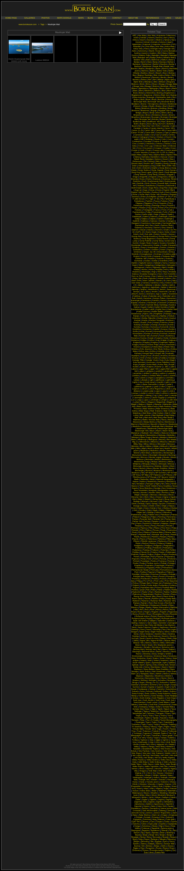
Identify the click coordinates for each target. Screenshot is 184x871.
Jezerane (150, 294)
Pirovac (156, 530)
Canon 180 (149, 130)
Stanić (164, 667)
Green (162, 250)
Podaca (160, 543)
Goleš (135, 234)
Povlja (142, 563)
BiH (154, 79)
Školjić (162, 835)
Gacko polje (147, 214)
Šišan (162, 833)
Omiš (134, 503)
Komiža (137, 327)
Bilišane (162, 82)
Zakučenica (139, 804)
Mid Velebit (171, 439)
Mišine (149, 446)
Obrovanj (162, 495)
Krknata (137, 353)
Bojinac (173, 95)
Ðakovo (161, 819)
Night (157, 484)
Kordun (172, 329)
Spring (148, 665)
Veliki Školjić (171, 764)
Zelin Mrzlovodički (149, 810)
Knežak (137, 320)
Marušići (154, 424)
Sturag (148, 682)
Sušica (172, 691)
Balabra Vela (139, 60)
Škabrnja (170, 833)
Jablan (140, 285)
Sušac (165, 691)
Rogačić (154, 612)
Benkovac (146, 77)
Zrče (162, 817)
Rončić (142, 614)
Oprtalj (154, 503)
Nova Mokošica (145, 488)
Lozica (150, 393)
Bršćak (155, 119)
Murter (171, 468)
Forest (161, 208)
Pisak (163, 530)
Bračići (171, 106)
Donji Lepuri (158, 172)
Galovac (153, 221)
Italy (174, 280)
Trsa (133, 731)
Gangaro (171, 221)
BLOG (90, 18)
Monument (136, 455)
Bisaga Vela (139, 86)
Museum (157, 470)
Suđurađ (157, 691)
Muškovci (136, 473)
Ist (164, 280)
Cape (166, 132)
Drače (148, 179)
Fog (149, 208)
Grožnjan (158, 254)
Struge (135, 682)
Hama (164, 263)
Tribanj (146, 727)
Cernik (171, 135)
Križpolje (161, 351)
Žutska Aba (160, 852)
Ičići (175, 283)
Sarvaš (173, 627)
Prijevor (169, 572)
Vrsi (133, 788)
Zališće (149, 804)
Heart (141, 265)
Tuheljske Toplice (159, 733)
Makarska (167, 404)
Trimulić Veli (150, 729)
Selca (167, 632)
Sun (160, 685)
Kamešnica (146, 300)
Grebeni (155, 250)
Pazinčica (147, 523)
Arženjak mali (156, 49)
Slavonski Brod (147, 651)
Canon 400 (160, 130)
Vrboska (142, 784)
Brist (158, 113)
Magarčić (171, 402)
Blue (164, 91)
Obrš (146, 497)
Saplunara (164, 627)
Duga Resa (153, 188)
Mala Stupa (144, 411)
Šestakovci (155, 830)
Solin (150, 660)
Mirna (142, 446)
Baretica (163, 64)
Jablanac (148, 285)
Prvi (145, 581)
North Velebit (151, 486)
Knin (150, 322)
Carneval (138, 135)
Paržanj (147, 521)
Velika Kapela (168, 757)
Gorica (171, 234)
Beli (173, 75)
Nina (168, 484)
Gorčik (135, 243)
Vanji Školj (160, 746)
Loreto (171, 391)
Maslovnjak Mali (165, 428)
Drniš (147, 183)
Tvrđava (135, 740)
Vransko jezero (152, 782)
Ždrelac (149, 846)
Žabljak (151, 844)
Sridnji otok (137, 667)
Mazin (158, 431)
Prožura (163, 579)
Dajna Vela (147, 155)
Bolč (142, 99)
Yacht (151, 797)
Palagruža (145, 517)
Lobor (162, 386)
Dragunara (162, 177)
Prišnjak (172, 574)
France (157, 210)
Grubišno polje (169, 254)
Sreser (172, 665)
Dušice (174, 192)
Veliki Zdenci (148, 764)
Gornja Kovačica (150, 236)
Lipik (167, 382)
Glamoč (135, 230)
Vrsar (174, 786)
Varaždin (136, 749)
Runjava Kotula (138, 618)
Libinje (136, 380)
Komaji (154, 325)
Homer (144, 269)
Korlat (141, 331)
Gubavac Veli (140, 258)
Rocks (140, 612)
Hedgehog (149, 265)
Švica (171, 841)
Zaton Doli (161, 806)
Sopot (172, 660)
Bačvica (144, 71)
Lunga (138, 400)
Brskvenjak (145, 117)
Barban (170, 62)
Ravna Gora (139, 596)
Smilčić (168, 654)
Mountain (149, 459)
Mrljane (154, 464)
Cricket (141, 144)
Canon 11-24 (137, 130)
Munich (142, 468)
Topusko (163, 718)
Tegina (146, 711)
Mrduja (154, 462)
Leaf (136, 378)
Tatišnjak (138, 711)
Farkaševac (139, 201)
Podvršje (164, 550)
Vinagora (143, 771)
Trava (149, 724)
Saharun (170, 621)
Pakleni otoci (153, 515)
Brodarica (156, 115)
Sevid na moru (152, 638)
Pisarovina (171, 530)
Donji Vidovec (140, 174)
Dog (153, 166)
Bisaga (162, 84)
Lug (154, 395)
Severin (165, 636)
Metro (133, 439)
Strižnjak (152, 680)
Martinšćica (144, 424)
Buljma (143, 124)
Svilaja (151, 707)
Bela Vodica (159, 75)
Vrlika (154, 786)
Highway (156, 267)
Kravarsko (170, 344)
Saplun (155, 627)
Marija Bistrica (150, 422)
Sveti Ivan (137, 700)
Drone (153, 183)
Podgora (148, 545)
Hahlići (134, 263)
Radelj (174, 590)
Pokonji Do (145, 552)
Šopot (146, 839)
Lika (141, 382)
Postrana (162, 561)
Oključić (147, 499)
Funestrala (156, 212)
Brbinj (137, 108)
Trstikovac (172, 731)
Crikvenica (149, 144)
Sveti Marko (164, 702)
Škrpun (173, 837)
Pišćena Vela (169, 532)
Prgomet (151, 572)
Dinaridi (171, 161)
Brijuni (145, 113)
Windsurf (170, 795)
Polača (154, 552)
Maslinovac (141, 428)
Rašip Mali (170, 598)
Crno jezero (147, 148)
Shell (169, 638)
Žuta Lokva (148, 852)
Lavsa (164, 375)
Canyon (159, 132)
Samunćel (138, 625)
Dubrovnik (170, 185)
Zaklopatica (168, 802)
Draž (144, 181)
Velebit (167, 753)
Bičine (172, 86)
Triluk (173, 727)
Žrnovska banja (156, 850)
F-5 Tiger (149, 199)
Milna (146, 444)
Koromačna (158, 331)
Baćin (158, 68)
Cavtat (164, 135)
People (173, 523)
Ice (165, 276)
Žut (173, 850)
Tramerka (135, 724)
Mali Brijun (146, 413)
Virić (149, 773)
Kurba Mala (151, 364)
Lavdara (135, 375)
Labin (172, 367)
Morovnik (135, 457)
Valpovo (143, 746)
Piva (140, 532)
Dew (172, 159)
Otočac (174, 508)
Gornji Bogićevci (148, 238)
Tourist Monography (168, 720)
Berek (170, 77)
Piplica (148, 530)
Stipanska (149, 676)
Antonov (162, 42)
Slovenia (146, 654)
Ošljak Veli (140, 512)
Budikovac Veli (153, 121)
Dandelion (155, 157)
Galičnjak (169, 219)
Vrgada (160, 784)
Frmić (163, 210)
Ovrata (142, 510)
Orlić (158, 506)
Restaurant (155, 605)
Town (148, 722)
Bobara (142, 93)
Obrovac (153, 495)
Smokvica (148, 656)
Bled (141, 91)
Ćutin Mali (170, 819)
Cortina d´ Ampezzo (161, 141)
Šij (170, 830)
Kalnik (139, 298)
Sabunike (162, 621)
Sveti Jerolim (148, 700)
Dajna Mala (136, 155)
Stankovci (138, 669)
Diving (166, 163)
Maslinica (137, 426)
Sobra (168, 658)
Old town (153, 501)
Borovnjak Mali (140, 102)
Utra (162, 742)
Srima (146, 667)
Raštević (136, 601)
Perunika (161, 526)
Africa (171, 38)
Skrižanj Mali (138, 649)
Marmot (134, 424)
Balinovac (155, 60)
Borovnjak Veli (154, 102)
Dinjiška (158, 163)
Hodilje (170, 267)
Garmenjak (156, 223)
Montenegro (169, 453)
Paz (133, 523)
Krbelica (135, 349)
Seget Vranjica (157, 632)
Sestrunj (156, 636)
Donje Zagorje (157, 170)
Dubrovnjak (136, 188)
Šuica (165, 841)
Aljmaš (167, 40)
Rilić (136, 609)
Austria (137, 53)
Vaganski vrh (161, 744)
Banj (149, 62)
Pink (142, 530)
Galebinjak (136, 216)
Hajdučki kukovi (145, 263)
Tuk (169, 733)
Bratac (145, 106)
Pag (145, 515)
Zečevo (149, 813)
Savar (148, 629)
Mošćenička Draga (142, 462)
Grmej (171, 252)
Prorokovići (145, 579)
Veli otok (173, 755)
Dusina (155, 192)
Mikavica (154, 442)
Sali (149, 623)
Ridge (141, 607)
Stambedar (155, 667)
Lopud (164, 391)
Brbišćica (145, 108)
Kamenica (171, 298)
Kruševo (172, 356)
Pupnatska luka (147, 587)
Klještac (163, 316)
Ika (175, 276)
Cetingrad (143, 137)
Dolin (139, 168)
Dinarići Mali (136, 163)
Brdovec (154, 108)
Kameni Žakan (159, 298)
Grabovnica (147, 245)
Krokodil (169, 353)
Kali (133, 298)
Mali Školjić (168, 417)
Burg (155, 124)
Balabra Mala (169, 57)
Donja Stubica (144, 170)
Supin (167, 687)
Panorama (170, 517)
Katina (136, 307)
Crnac (140, 146)
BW (159, 53)
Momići (137, 453)
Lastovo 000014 (42, 59)
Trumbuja (137, 733)
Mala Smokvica (162, 409)
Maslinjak (146, 426)
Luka (160, 395)
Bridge (138, 113)
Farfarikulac (170, 199)
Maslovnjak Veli (141, 431)
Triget (160, 727)
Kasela (172, 305)
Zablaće (165, 797)
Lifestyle (144, 380)
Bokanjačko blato (163, 97)
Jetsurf (134, 294)
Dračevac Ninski (169, 179)
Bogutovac (148, 95)
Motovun (140, 459)
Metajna (163, 437)
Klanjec (136, 316)
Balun (171, 60)
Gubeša (151, 258)
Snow (161, 658)
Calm (173, 126)
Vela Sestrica (156, 751)
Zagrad (151, 802)
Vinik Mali (152, 771)
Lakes (141, 371)
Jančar (162, 289)
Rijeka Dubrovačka (161, 607)
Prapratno (149, 565)
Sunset (143, 687)
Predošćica (140, 568)
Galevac (153, 216)
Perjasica (139, 526)
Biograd (170, 82)
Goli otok (148, 234)
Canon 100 (169, 128)
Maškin (157, 433)
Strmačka (161, 680)
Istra (169, 280)
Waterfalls (171, 791)
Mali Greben (158, 413)
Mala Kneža (153, 406)
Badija (153, 57)
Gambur (162, 221)
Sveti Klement (139, 702)
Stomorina (139, 678)
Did (145, 161)
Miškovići (164, 446)
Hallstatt (157, 263)
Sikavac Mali (169, 640)
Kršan (148, 358)
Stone (163, 678)
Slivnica (166, 651)
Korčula (155, 333)
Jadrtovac (136, 287)
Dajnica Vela (171, 155)
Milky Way (138, 444)
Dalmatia (145, 157)
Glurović (158, 230)
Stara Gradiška (162, 669)
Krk (167, 351)
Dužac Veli (154, 194)
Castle (146, 135)
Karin (142, 305)
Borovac (161, 99)
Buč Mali (142, 126)
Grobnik (135, 254)
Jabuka (157, 285)
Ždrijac (157, 846)
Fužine (172, 212)
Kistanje (167, 314)
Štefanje (154, 839)
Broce (148, 115)
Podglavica (139, 545)
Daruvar (164, 157)
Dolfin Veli (171, 166)
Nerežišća (170, 481)
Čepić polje (153, 824)
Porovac (163, 559)
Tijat (173, 713)
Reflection (144, 605)
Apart (169, 42)
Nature (135, 481)
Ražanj (136, 603)
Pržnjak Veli (156, 583)
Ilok (140, 278)
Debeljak (149, 159)
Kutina (142, 367)
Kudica (156, 358)
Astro (134, 51)
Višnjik (155, 775)
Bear (165, 73)
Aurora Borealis (169, 51)
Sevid (142, 638)
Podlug (148, 548)
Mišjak (156, 446)
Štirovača (145, 841)
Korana (164, 329)
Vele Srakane (157, 753)
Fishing (147, 205)
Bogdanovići (137, 95)
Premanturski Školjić (140, 570)
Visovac (159, 773)
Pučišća (135, 590)
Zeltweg (162, 810)
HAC (171, 261)
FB (162, 199)
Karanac (142, 303)
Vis (153, 773)
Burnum (161, 124)
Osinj (146, 508)
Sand (134, 627)
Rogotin (163, 612)
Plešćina (161, 539)
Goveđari (171, 243)
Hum (160, 274)
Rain (151, 592)
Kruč (149, 356)
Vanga (151, 746)
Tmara (163, 715)
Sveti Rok (153, 704)
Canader (137, 128)
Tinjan (138, 715)
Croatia (166, 148)
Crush (141, 150)
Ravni (159, 596)
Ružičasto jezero (168, 618)
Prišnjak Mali (138, 576)
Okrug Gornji (169, 499)
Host (166, 269)
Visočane (169, 773)
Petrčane (135, 528)
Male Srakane (156, 411)
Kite (174, 314)
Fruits (170, 210)
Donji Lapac (146, 172)
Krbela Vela (169, 347)
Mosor (173, 457)
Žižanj (165, 848)
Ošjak (154, 510)
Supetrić (159, 687)
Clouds (157, 139)
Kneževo (169, 320)
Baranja (162, 62)
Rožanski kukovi (142, 616)
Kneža (172, 318)
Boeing (160, 93)
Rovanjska (157, 614)
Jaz (142, 291)
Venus (141, 768)
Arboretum (166, 44)
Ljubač (169, 384)
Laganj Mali (165, 369)
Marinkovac (169, 422)
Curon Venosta (141, 152)
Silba (162, 643)
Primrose (155, 574)
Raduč (145, 592)
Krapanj (146, 342)
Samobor (162, 623)
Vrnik (160, 786)
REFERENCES (152, 18)
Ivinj (161, 283)
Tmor (169, 715)
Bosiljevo (135, 104)
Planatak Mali (144, 534)
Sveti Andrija (145, 698)
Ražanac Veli (169, 601)
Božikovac (172, 104)
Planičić (155, 537)
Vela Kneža (165, 749)
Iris (174, 278)
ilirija (154, 819)
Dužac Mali (144, 194)
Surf (173, 687)
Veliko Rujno (137, 766)
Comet (170, 139)
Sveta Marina (144, 696)
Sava (142, 629)
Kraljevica (137, 342)
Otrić (135, 510)
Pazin (138, 523)
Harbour (172, 263)
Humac (147, 276)
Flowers (142, 208)
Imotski (161, 278)
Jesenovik (163, 291)
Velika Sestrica (152, 760)
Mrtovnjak (137, 466)
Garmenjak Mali (169, 223)
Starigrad (144, 674)
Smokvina (141, 658)
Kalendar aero (155, 296)
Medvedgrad (139, 435)
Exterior (161, 197)
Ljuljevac (148, 386)
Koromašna (137, 333)
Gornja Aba (136, 236)
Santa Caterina (144, 627)
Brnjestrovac (139, 115)
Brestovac (145, 110)
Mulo (172, 466)
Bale (148, 60)
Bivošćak (164, 86)
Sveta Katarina (164, 693)
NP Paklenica (156, 475)
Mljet (144, 448)
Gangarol (135, 223)
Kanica (163, 300)
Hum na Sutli (137, 276)
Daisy (171, 152)
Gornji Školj (158, 241)
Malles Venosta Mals (151, 420)
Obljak (137, 495)
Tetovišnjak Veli (139, 713)
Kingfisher (158, 314)
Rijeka (148, 607)
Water (154, 791)
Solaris (143, 660)
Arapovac (147, 44)
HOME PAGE (11, 18)
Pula (175, 583)
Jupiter (164, 294)
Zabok (172, 797)
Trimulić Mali (137, 729)
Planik (136, 537)
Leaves (142, 378)
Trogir (158, 729)
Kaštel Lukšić (149, 309)
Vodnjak (164, 777)
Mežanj (162, 439)
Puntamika (163, 585)
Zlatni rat (155, 815)
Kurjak (171, 364)
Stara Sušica (145, 671)
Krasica (142, 344)
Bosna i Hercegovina (150, 104)
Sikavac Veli (138, 643)
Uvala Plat (144, 744)
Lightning (170, 380)
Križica (166, 349)
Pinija (173, 528)
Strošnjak (171, 680)
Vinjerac (138, 773)
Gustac (147, 261)
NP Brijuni (149, 473)
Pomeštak (145, 556)
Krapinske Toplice (166, 342)
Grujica (136, 256)
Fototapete (147, 210)
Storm (170, 678)
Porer (149, 559)
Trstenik (155, 731)
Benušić (155, 77)
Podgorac (158, 545)
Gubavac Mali (168, 256)
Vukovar (173, 788)
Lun (133, 400)
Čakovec (145, 822)
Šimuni (137, 833)
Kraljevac (172, 340)
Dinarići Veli (149, 163)
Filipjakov (148, 203)
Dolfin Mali (160, 166)
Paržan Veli (137, 521)
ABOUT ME (133, 18)
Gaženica (139, 227)
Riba (171, 605)
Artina (146, 49)
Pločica (145, 543)
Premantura (167, 568)
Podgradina (168, 545)
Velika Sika (165, 760)
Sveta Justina (150, 693)
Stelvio (158, 674)
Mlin (133, 448)
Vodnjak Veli (144, 780)
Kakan (145, 296)
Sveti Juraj (159, 700)
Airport (142, 40)
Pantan (135, 519)
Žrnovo (145, 850)
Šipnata (155, 833)
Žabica (143, 844)
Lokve (167, 389)
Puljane (135, 585)
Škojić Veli (153, 835)
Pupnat (136, 587)
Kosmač (163, 333)
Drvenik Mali (163, 183)
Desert (165, 159)
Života (158, 848)
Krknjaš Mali (147, 353)
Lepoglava (159, 378)
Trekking (172, 724)
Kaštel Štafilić (157, 311)
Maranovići (137, 422)
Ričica (158, 609)
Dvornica (135, 197)
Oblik (172, 492)
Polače (161, 552)
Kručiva (164, 356)
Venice (134, 768)
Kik (151, 314)
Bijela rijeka (170, 79)
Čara (152, 822)
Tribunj (153, 727)
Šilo (174, 830)
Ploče (138, 543)
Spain (147, 662)
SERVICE (102, 18)
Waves (146, 793)
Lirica (172, 382)
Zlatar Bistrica (144, 815)
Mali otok (148, 417)
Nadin (136, 479)
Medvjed (135, 437)
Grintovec (138, 252)
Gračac (163, 247)
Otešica (166, 508)
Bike (155, 82)
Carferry (173, 132)
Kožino (151, 340)
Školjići (169, 835)
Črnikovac (145, 828)
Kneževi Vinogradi (156, 320)
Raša (162, 598)
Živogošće (150, 848)
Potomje (171, 561)
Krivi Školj (158, 349)
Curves (152, 152)
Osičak (153, 508)
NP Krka (136, 475)
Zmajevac (173, 815)
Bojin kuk (165, 95)
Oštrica (158, 512)
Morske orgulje (155, 457)
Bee (134, 75)
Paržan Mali (170, 519)
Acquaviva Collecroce (166, 35)
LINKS (168, 18)
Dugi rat (138, 190)
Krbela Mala (157, 347)
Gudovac (160, 258)
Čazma (174, 822)
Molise (162, 450)
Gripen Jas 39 (149, 252)
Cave (157, 135)
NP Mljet (145, 475)
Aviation (152, 53)
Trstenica (146, 731)
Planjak (163, 537)
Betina (144, 79)
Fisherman (138, 205)
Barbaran (136, 64)
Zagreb (159, 802)
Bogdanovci (169, 93)
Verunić (158, 768)
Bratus (158, 106)
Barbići (156, 64)
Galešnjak (163, 216)
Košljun (143, 340)
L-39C (165, 367)
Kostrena (170, 336)
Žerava (170, 846)
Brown (165, 115)
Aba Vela (151, 35)
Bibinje (160, 79)
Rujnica (161, 616)
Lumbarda (170, 397)
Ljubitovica (138, 386)
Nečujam (150, 484)
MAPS (81, 18)
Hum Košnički (169, 274)
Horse (151, 269)
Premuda (154, 570)
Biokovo (134, 84)
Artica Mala (169, 46)
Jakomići (172, 287)
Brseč (171, 115)
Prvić (150, 581)
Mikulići (172, 442)
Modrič (167, 448)
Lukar (166, 395)
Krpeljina (135, 356)
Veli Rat (145, 755)
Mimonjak (162, 444)
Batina (141, 68)
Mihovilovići (144, 442)
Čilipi (161, 826)
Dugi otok (173, 188)
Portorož (171, 559)
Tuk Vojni (146, 735)
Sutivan (152, 689)
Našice (143, 481)
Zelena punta (165, 808)
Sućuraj (149, 691)
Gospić (155, 243)
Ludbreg (148, 395)
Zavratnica (154, 808)
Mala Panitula (165, 406)
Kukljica (163, 358)
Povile (135, 563)
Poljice (157, 554)
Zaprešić (169, 804)
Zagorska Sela (140, 802)
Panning (161, 517)
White (141, 795)
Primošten (145, 574)
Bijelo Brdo (138, 82)
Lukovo (147, 397)
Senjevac (149, 634)
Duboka (140, 185)
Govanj (162, 243)
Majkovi (141, 404)
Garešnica (145, 223)
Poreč (155, 559)
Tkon (157, 715)
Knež (166, 318)
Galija (137, 219)
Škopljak (135, 837)
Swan (147, 709)
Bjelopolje (154, 88)
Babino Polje (144, 55)
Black (174, 88)
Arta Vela (159, 46)
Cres (134, 144)
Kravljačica (146, 347)
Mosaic (166, 457)
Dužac (135, 194)
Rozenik (173, 614)
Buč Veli (151, 126)
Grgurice (170, 250)
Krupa (143, 356)
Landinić (158, 371)
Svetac (135, 698)
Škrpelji (165, 837)
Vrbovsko (152, 784)
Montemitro (157, 453)
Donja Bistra (164, 168)
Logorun (170, 386)
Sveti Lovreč (152, 702)
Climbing (148, 139)
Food (154, 208)
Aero (166, 38)
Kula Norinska (139, 362)
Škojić (145, 835)
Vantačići (170, 746)
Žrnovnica (136, 850)
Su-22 (155, 682)
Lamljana (149, 371)
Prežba (143, 572)
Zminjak (139, 817)
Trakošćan (168, 722)
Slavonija (136, 651)
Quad (142, 590)
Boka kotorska (139, 97)
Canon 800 (149, 132)
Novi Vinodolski (140, 490)
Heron (148, 267)
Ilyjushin (152, 278)
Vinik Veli (162, 771)
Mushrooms (168, 470)
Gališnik (136, 221)
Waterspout (137, 793)
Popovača (169, 556)
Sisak (149, 645)
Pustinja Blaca (168, 587)
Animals (154, 42)
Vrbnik (134, 784)
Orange (136, 506)
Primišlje (135, 574)
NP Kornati (172, 473)
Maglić (134, 404)
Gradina (135, 247)
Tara (173, 709)
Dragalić (170, 174)
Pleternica (151, 539)
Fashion (149, 201)
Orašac (144, 506)
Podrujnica (167, 548)
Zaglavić (152, 799)
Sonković (164, 660)
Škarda (138, 835)
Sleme (158, 651)
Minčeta (134, 446)
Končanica (146, 329)
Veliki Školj (159, 764)
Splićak (135, 665)
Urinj (157, 742)
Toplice (148, 718)
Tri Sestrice (136, 727)
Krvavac (135, 358)
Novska (136, 492)
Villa (135, 771)
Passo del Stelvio (167, 521)
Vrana (134, 782)
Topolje (155, 718)
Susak (134, 689)
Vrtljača (158, 788)
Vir (144, 773)
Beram (163, 77)
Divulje (173, 163)
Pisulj (134, 532)
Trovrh (165, 729)
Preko (158, 568)
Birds (142, 84)
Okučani (144, 501)
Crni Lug (148, 146)
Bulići (136, 124)
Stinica (166, 674)
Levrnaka (169, 378)
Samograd (172, 623)
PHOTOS (46, 18)
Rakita (166, 592)
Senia (136, 634)
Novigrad (152, 490)
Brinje (152, 113)
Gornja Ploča (163, 236)
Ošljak (161, 510)
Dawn (171, 157)
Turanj (149, 738)
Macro (143, 402)
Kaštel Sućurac (143, 311)
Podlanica (139, 548)
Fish (170, 203)
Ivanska (145, 283)
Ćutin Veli (135, 822)
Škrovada (156, 837)
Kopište (156, 329)
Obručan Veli (136, 497)
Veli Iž (174, 753)
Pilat (150, 528)
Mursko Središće (160, 468)
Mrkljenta (137, 464)
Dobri (134, 166)
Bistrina (155, 86)
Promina (135, 579)
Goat (148, 232)
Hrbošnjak (145, 272)
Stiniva (173, 674)
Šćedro (136, 844)
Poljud (164, 554)
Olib (160, 501)
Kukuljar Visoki (151, 360)
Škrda (142, 837)
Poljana (143, 554)
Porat (143, 559)
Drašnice (136, 181)
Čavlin (166, 822)
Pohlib (172, 550)
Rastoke (166, 594)
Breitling (162, 108)
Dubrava (160, 185)
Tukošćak (156, 735)
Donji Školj (152, 174)
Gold (173, 232)
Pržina (135, 583)
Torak (171, 718)
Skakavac (138, 647)
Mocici (150, 448)
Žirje (142, 848)
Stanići (171, 667)
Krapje (135, 344)
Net (133, 484)
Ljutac (156, 386)
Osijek (139, 508)
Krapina (154, 342)
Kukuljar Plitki (138, 360)
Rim (141, 609)
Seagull (134, 632)
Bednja (171, 73)
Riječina (173, 607)
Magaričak (160, 402)
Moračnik (163, 455)
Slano (164, 649)
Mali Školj (158, 417)
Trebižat (163, 724)
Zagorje (169, 799)
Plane (166, 534)
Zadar (137, 799)
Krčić (142, 358)
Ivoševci (168, 283)
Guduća (168, 258)
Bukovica (171, 121)
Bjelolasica (143, 88)
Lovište (143, 393)
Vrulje (165, 788)
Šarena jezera (167, 828)
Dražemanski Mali (155, 181)
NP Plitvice (168, 475)
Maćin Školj (167, 431)
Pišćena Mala (157, 532)
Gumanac (138, 261)
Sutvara (135, 691)
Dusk (161, 192)
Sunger (166, 685)
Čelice (143, 824)
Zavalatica (135, 808)
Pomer (136, 556)
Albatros (159, 40)
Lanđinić (146, 373)
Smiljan (161, 654)
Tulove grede (166, 735)
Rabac (160, 590)
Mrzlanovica (148, 466)
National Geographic (165, 479)
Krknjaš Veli (160, 353)
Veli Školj (138, 757)
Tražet (156, 724)
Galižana (145, 221)
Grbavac (171, 247)
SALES (178, 18)
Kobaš (156, 322)
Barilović (137, 66)
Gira (163, 227)
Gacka (138, 214)
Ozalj (148, 510)
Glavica (150, 230)
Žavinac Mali (169, 844)
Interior (168, 278)
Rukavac (169, 616)
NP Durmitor (160, 473)
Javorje (136, 291)
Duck (145, 188)
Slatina (171, 649)
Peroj (153, 526)
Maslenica (173, 424)
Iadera (160, 276)
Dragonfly (143, 177)
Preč (136, 572)
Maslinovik (152, 428)
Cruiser (134, 150)
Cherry (152, 137)
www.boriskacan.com (28, 24)
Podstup (146, 550)
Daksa (137, 157)
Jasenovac (171, 289)
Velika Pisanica (138, 760)
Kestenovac (137, 314)
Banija (136, 62)
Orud (133, 508)
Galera (146, 216)
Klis (147, 316)
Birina (148, 84)
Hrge (154, 272)
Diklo (157, 161)
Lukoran (173, 395)
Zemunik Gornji (137, 813)
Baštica (144, 73)
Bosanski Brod (167, 102)
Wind (154, 795)
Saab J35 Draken (140, 621)
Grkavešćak (162, 252)
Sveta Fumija (137, 693)
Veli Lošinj (136, 755)
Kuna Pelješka (163, 362)
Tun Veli (141, 738)
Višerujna (139, 775)
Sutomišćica (171, 689)
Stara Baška (149, 669)
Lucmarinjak (138, 395)
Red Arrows (159, 603)
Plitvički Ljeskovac (148, 541)
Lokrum (144, 389)
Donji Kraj (136, 172)
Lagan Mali (143, 369)
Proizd (161, 576)
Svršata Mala (168, 707)
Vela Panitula (143, 751)
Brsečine (135, 117)
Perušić (169, 526)
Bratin (151, 106)
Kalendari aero (169, 296)
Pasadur (155, 521)
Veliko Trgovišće (151, 766)
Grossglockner (146, 254)
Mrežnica (163, 462)
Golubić (164, 234)
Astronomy (142, 51)
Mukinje (158, 466)
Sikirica (148, 643)
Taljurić (167, 709)
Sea (164, 629)
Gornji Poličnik (145, 241)
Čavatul (159, 822)
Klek (143, 316)
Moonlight (153, 455)
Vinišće (170, 771)
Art (143, 46)
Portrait (136, 561)
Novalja (157, 488)
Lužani (136, 402)
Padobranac (136, 515)
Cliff (141, 139)
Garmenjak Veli (141, 225)
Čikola (154, 826)
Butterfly (170, 124)
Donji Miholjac (171, 172)
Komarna (163, 325)
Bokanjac (151, 97)
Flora (163, 205)
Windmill (161, 795)
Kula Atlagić (170, 360)
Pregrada (150, 568)
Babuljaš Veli (143, 57)
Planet (173, 534)
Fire (155, 203)
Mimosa (170, 444)
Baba (164, 53)
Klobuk (171, 316)
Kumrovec (150, 362)
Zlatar (134, 815)
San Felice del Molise (153, 625)
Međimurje (142, 439)
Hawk (134, 265)
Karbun (136, 305)
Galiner (160, 219)
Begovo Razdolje (144, 75)
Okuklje (136, 501)
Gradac (157, 245)
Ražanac (145, 601)
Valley (136, 746)
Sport (142, 665)
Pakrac (174, 515)
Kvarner (158, 367)
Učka (152, 744)
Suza (142, 691)
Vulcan (135, 791)
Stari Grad (171, 671)
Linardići (159, 382)
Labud (134, 369)
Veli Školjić (148, 757)
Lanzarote (137, 373)
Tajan (153, 709)
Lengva (150, 378)
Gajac (156, 214)
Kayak (143, 307)
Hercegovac (139, 267)
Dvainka (164, 194)
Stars (152, 674)
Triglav (167, 727)
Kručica (156, 356)
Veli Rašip (155, 755)
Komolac (145, 327)
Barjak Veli (168, 66)
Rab (148, 590)
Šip (142, 833)
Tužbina (171, 738)
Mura (149, 468)
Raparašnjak (147, 594)
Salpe (154, 623)
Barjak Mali (158, 66)
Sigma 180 (144, 640)
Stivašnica (159, 676)
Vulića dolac (145, 791)
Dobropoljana (144, 166)
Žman (171, 848)
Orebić (151, 506)
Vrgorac (168, 784)
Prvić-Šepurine (171, 581)
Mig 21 (135, 442)
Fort (167, 208)
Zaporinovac (158, 804)
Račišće (155, 598)
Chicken (160, 137)
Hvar (154, 276)
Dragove (152, 177)
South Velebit (138, 662)
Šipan (147, 833)
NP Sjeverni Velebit (166, 477)
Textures (150, 713)
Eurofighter (151, 197)
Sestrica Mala (160, 634)
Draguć (172, 177)
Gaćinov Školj (166, 225)
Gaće (157, 225)
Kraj (157, 340)
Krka (173, 351)
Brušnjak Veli (144, 119)
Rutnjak (156, 618)
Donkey (162, 174)
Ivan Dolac (136, 283)
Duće (167, 192)
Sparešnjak (156, 662)
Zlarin (174, 813)
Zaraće (146, 806)
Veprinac (149, 768)
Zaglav (145, 799)
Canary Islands (156, 128)
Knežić (136, 322)
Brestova (135, 110)
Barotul (134, 68)
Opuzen (162, 503)
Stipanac (139, 676)
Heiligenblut (160, 265)
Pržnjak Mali (145, 583)
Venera (172, 766)
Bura (149, 124)
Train (160, 722)
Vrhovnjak (146, 786)
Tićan (150, 715)
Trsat (139, 731)
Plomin (171, 541)
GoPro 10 (140, 232)
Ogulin (173, 497)
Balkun (164, 60)
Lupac (145, 400)
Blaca (161, 88)
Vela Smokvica (170, 751)
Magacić (151, 402)
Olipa (166, 501)
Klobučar (136, 318)
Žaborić (159, 844)
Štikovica (171, 839)
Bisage (148, 86)
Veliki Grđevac (156, 762)
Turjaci (156, 738)
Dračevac (157, 179)
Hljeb (163, 267)
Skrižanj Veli (150, 649)
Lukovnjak (138, 397)
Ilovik (145, 278)
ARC (134, 35)
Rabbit (167, 590)
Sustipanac (143, 689)
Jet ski (171, 291)
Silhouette (170, 643)
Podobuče (157, 548)
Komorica (155, 327)
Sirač (143, 645)
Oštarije (150, 512)
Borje (154, 99)
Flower (134, 208)
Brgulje (154, 110)
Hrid (159, 272)
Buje (163, 121)
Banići (143, 62)
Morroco (144, 457)
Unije (151, 742)
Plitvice (136, 541)
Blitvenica (148, 91)
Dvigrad (172, 194)
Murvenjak (139, 470)
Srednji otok (163, 665)
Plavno (143, 539)
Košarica (135, 340)
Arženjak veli (168, 49)
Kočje (166, 338)
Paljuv (153, 517)
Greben (147, 250)
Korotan (147, 333)
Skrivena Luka (167, 647)
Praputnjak (159, 565)
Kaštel (150, 307)
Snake (155, 658)
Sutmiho (160, 689)
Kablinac (137, 296)
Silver (137, 645)
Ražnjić (144, 603)
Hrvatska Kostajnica (148, 274)
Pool (153, 556)
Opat (148, 503)
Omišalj (141, 503)
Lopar (157, 391)
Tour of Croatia (152, 720)
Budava (169, 119)
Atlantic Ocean (154, 51)
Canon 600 (171, 130)
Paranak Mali (145, 519)
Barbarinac (146, 64)
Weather (154, 793)
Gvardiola (163, 261)
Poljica (150, 554)
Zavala (170, 806)
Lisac (138, 384)
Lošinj (156, 393)
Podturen (155, 550)
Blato (135, 91)
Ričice (165, 609)
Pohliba (135, 552)
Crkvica (159, 144)
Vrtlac (145, 788)
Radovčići (136, 592)
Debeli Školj (139, 159)
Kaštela (168, 311)
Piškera (146, 532)
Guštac (155, 261)
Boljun (136, 99)
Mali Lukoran (145, 415)
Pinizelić (135, 530)
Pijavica (143, 528)
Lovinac (135, 393)
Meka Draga (145, 437)
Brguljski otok (164, 110)
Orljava (171, 506)
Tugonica (147, 733)
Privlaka (163, 574)
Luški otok (172, 400)
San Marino (169, 625)
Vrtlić (152, 788)
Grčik (149, 256)
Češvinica (146, 826)
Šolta (140, 839)
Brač (165, 106)
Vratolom (164, 782)
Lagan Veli (153, 369)
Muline (166, 466)
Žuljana (167, 850)
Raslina (158, 594)
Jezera (141, 294)
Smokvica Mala (160, 656)
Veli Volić (164, 755)
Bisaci (154, 84)
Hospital (158, 269)
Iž (135, 285)
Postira (154, 561)
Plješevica (162, 541)
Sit (155, 645)
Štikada (162, 839)
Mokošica (154, 450)
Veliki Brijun (143, 762)
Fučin (165, 212)
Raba (153, 590)
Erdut (143, 197)
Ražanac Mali (156, 601)
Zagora (161, 799)
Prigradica (160, 572)
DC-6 (165, 152)
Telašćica (154, 711)
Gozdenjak (136, 245)
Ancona (138, 42)
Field (171, 201)
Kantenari (172, 300)
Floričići (170, 205)
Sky (159, 649)
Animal (146, 42)
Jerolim (154, 291)
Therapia (159, 713)
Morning (171, 455)
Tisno (144, 715)
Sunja (173, 685)
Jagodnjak (154, 287)
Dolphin (154, 168)
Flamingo (156, 205)
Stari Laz (135, 674)
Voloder (154, 780)
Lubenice (173, 393)
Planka (170, 537)
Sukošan (135, 685)
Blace (168, 88)
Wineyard (136, 797)
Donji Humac (170, 170)
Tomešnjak (138, 718)
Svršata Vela (137, 709)
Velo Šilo (164, 766)
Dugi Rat (163, 188)
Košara (173, 338)
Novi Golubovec (168, 488)
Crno (139, 148)
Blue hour (171, 91)
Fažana (164, 201)
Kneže (144, 320)
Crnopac (157, 148)
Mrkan (170, 462)
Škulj (134, 839)
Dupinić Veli (136, 192)
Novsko (144, 492)
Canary (145, 128)
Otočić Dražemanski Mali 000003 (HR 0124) (19, 59)
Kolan (171, 322)
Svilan (158, 707)
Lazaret (172, 375)
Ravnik (147, 598)
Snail (149, 658)
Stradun (135, 680)
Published (167, 583)
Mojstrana (144, 450)
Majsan (149, 404)
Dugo (145, 190)
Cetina (135, 137)
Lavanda (171, 373)
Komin (171, 325)
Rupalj (149, 618)
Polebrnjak (170, 552)
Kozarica (135, 338)
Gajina (163, 214)
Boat (135, 93)
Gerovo (157, 227)
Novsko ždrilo (154, 492)
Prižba (148, 576)
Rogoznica (172, 612)
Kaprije (134, 303)
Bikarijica (148, 82)
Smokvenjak (137, 656)
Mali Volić (139, 417)
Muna (135, 468)
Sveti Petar (143, 704)
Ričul (172, 609)
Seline (173, 632)
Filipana (139, 203)
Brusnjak (155, 117)
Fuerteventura (139, 212)
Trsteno (163, 731)
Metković (172, 437)
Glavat (143, 230)
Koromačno (170, 331)
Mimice (153, 444)
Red (150, 603)
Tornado (134, 720)
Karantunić (152, 303)
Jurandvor (173, 294)
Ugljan (158, 740)
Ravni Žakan (137, 598)
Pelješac (164, 523)
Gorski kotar (169, 241)
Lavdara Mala (155, 375)
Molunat (170, 450)
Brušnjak (164, 117)
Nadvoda (144, 479)
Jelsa (147, 291)
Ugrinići (165, 740)
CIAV (158, 126)
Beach (151, 73)
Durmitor (146, 192)
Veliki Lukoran (169, 762)
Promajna (170, 576)
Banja (155, 62)
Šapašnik (155, 828)
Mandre (171, 420)
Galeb (170, 214)
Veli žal (158, 757)
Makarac (157, 404)
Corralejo (147, 141)
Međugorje (152, 439)
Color (163, 139)
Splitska (171, 662)
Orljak (164, 506)
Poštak (163, 563)
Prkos (154, 576)
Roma (135, 614)
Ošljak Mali (170, 510)
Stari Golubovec (159, 671)
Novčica (165, 492)
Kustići (135, 367)
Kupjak (142, 364)
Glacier (170, 227)
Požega (171, 563)
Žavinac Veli (139, 846)
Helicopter (171, 265)
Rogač (147, 612)
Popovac (160, 556)
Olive (172, 501)
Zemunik (171, 810)
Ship (175, 638)
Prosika (155, 579)
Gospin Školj (145, 243)
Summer (153, 685)
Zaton (153, 806)
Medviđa (170, 435)
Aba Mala (142, 35)
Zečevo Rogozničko (162, 813)
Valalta (172, 744)
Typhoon (144, 740)
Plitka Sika (170, 539)
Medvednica (151, 435)
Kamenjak (135, 300)
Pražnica (169, 565)
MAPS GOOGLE (64, 18)
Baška (152, 71)
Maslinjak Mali (158, 426)
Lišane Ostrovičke (149, 384)
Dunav (152, 190)
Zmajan (164, 815)
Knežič (143, 322)
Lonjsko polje (148, 391)
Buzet (134, 126)
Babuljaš (164, 55)
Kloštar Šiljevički (148, 318)
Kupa (135, 364)
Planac (134, 534)
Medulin (173, 433)
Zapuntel (138, 806)
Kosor (161, 336)
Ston (158, 678)
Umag (172, 740)
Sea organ (171, 629)
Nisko (141, 486)
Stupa (141, 682)
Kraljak (163, 340)
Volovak (170, 780)
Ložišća (164, 393)
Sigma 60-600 (157, 640)
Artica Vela (137, 49)
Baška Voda (162, 71)
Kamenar (147, 298)
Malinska (137, 420)
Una (134, 742)
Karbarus (172, 303)
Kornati (149, 331)
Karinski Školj (152, 305)
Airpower (150, 40)
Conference (137, 141)
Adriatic (143, 38)
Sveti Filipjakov (158, 698)
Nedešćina (151, 481)
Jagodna (145, 287)
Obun (152, 497)
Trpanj (172, 729)
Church (168, 137)
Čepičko (162, 824)
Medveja (161, 435)
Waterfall (162, 791)
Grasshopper (152, 247)
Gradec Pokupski (168, 245)
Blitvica (157, 91)
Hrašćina (136, 272)
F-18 (174, 197)
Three (167, 713)
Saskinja (135, 629)
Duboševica (151, 185)
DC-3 (159, 152)
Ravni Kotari (168, 596)
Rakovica (137, 594)
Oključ (140, 499)
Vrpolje (167, 786)
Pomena (172, 554)
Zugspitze (137, 819)
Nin (162, 484)
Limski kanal (149, 382)
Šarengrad (135, 830)
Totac (142, 720)
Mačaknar (135, 433)
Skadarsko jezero (165, 645)
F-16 (168, 197)
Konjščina (137, 329)
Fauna (157, 201)
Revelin (164, 605)
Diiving (151, 161)
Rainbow (158, 592)
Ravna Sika (150, 596)
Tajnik (159, 709)
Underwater (142, 742)
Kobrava (164, 322)
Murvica (148, 470)
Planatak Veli (157, 534)
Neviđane (140, 484)
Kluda (159, 318)
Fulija (148, 212)
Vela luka (146, 753)
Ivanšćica (154, 283)
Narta (152, 479)
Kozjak (151, 338)
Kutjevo (150, 367)
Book (148, 99)
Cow (173, 141)
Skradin (147, 647)
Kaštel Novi (161, 309)
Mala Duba (141, 406)
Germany (148, 227)
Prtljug (139, 581)
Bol (174, 97)
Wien (148, 795)
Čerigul (137, 826)
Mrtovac (171, 464)
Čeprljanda (172, 824)
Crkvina (167, 144)
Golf (141, 234)
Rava (173, 594)
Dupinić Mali (168, 190)
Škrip (149, 837)
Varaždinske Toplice (150, 749)
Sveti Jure (170, 700)
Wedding (163, 793)
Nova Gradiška (164, 486)
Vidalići (166, 768)
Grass (143, 247)
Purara (158, 587)
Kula (161, 360)
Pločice (153, 543)
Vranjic (142, 782)
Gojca (160, 232)
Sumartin (144, 685)
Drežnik (140, 183)
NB (142, 473)
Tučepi (163, 738)
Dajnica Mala (159, 155)
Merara (155, 437)
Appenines (136, 44)
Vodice (156, 777)
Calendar (165, 126)
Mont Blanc (146, 453)
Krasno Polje (152, 344)
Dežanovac (137, 161)
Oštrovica (167, 512)
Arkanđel (137, 46)
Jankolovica (153, 289)
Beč (149, 79)
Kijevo (145, 314)
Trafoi (153, 722)
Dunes (159, 190)
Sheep (163, 638)
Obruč (170, 495)
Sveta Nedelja (157, 696)
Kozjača (158, 338)
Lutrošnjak (154, 400)
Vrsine (139, 788)
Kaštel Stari (172, 309)
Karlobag (163, 305)
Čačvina (136, 824)
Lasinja (154, 373)
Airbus (135, 40)
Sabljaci (152, 621)
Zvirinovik (147, 819)
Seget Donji (144, 632)
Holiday (137, 269)
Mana (163, 420)
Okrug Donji (157, 499)
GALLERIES (29, 18)
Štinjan (136, 841)
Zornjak (147, 817)
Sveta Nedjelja (171, 696)
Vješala (163, 775)
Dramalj (134, 179)
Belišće (138, 77)
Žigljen (136, 848)
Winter (144, 797)
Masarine (163, 424)
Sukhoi (172, 682)
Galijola (152, 219)
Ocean (158, 497)
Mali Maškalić (158, 415)
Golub (156, 234)
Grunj (143, 256)
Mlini (138, 448)
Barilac (172, 64)
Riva (147, 609)
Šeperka (145, 830)
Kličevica (155, 316)
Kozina (143, 338)
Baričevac (147, 66)
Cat (152, 135)
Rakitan (174, 592)
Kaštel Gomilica (161, 307)
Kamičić (155, 300)
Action (136, 38)
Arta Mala (150, 46)
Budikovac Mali (139, 121)
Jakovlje (135, 289)
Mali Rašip (169, 415)
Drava (142, 179)
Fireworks (162, 203)
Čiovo (166, 826)
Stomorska (149, 678)
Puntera (172, 585)
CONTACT (116, 18)
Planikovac (145, 537)
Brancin (137, 106)
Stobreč (168, 676)
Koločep (137, 325)
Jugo (157, 294)
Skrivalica (156, 647)
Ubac (151, 740)
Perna (146, 526)
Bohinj (157, 95)
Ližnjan (161, 384)
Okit (134, 499)
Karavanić (162, 303)
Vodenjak (148, 777)
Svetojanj (143, 707)
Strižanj (144, 680)
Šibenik (164, 830)
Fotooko (138, 210)
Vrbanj (172, 782)
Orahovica (171, 503)
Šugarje (158, 841)
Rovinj (165, 614)
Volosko (162, 780)
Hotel (171, 269)
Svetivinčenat (164, 704)
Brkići (163, 113)
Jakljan (164, 287)
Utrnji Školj (170, 742)
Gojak (153, 232)
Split (165, 662)
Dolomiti (146, 168)
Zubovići (169, 817)
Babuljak (155, 55)
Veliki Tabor (136, 764)
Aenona (158, 38)
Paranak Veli (158, 519)
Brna (170, 113)
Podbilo (168, 543)
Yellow (157, 797)
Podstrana (136, 550)
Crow (173, 148)
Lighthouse (159, 380)
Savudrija (157, 629)
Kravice (137, 347)
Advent (151, 38)
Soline (156, 660)
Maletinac (137, 413)
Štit (151, 841)
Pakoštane (165, 515)
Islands (159, 280)
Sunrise (135, 687)
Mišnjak (172, 446)
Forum (173, 208)
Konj (172, 327)
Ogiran (166, 497)
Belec (167, 75)
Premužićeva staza (168, 570)
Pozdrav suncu (152, 563)
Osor (159, 508)
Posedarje (145, 561)
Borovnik (170, 99)
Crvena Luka (157, 150)
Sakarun (142, 623)
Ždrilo (163, 846)
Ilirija (135, 278)
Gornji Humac (162, 238)
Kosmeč (154, 336)
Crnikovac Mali (160, 146)
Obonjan (144, 495)
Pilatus (157, 528)
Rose (149, 614)
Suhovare (164, 682)
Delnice (158, 159)
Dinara (164, 161)
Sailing (134, 623)
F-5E (157, 199)
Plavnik (135, 539)
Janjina (143, 289)
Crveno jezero (171, 150)
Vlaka (169, 775)
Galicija (172, 216)
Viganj (173, 768)
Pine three (165, 528)
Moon (145, 455)
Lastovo (162, 373)
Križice (153, 351)
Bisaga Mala (171, 84)
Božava (163, 104)
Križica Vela (144, 351)
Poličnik (134, 554)
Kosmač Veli (144, 336)
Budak (162, 119)
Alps (173, 40)
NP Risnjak (152, 477)
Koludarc (146, 325)
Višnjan (148, 775)
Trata (143, 724)
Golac (167, 232)
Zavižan (144, 808)
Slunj (154, 654)
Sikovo (155, 643)
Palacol (136, 517)
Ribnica (134, 607)
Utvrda (136, 744)
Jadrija (164, 285)
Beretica (136, 79)
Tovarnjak (140, 722)
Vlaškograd (137, 777)
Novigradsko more (165, 490)
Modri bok (158, 448)
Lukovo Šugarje (158, 397)
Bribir (173, 110)
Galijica (144, 219)
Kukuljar (171, 358)
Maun (152, 431)
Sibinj (136, 640)
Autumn (144, 53)
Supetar (151, 687)
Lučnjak (163, 400)
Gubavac (157, 256)
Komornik (164, 327)
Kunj (172, 362)
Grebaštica (137, 250)
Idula (171, 276)
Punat (142, 585)
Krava (162, 344)
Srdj (154, 665)
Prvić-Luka (158, 581)
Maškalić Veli (146, 433)
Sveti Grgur (171, 698)
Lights (134, 382)
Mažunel (165, 433)
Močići (157, 459)
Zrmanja (155, 817)
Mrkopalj (145, 464)
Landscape (168, 371)
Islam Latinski (148, 280)
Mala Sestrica (149, 409)
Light (151, 380)
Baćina (165, 68)
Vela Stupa (136, 753)
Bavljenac (150, 68)
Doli (133, 168)
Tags (42, 24)
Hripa (164, 272)
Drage (135, 177)
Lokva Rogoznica (156, 389)
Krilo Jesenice (146, 349)
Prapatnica (138, 565)
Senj (142, 634)
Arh (173, 44)
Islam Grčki (136, 280)
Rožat (153, 616)
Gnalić (166, 230)
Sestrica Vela (145, 636)
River (152, 609)
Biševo (134, 88)
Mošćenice (166, 459)
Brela (170, 108)
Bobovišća (150, 93)
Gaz (151, 225)
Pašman (156, 523)
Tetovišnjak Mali (166, 711)
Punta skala (152, 585)
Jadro (171, 285)
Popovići (135, 559)
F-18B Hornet (138, 199)
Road (133, 612)
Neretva (161, 481)
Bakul (159, 57)
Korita (135, 331)
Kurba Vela (162, 364)
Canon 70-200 (137, 132)
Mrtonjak (162, 464)
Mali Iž (168, 413)
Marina (160, 422)
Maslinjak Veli (171, 426)
